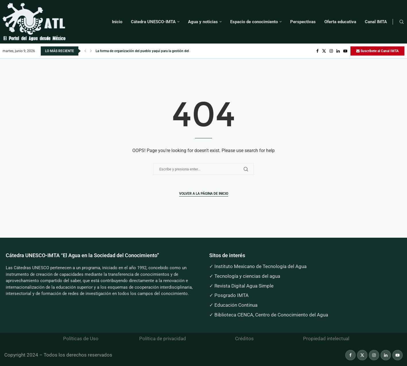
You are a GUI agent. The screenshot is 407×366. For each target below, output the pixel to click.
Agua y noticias (203, 21)
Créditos (244, 338)
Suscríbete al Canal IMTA (377, 51)
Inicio (117, 21)
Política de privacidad (162, 338)
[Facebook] (317, 51)
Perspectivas (303, 21)
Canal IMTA (376, 21)
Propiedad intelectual (326, 338)
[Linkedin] (338, 51)
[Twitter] (324, 51)
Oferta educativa (340, 21)
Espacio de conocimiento (254, 21)
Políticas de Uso (80, 338)
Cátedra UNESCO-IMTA (153, 21)
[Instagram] (331, 51)
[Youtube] (345, 51)
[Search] (401, 22)
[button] (85, 51)
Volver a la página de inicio (203, 194)
